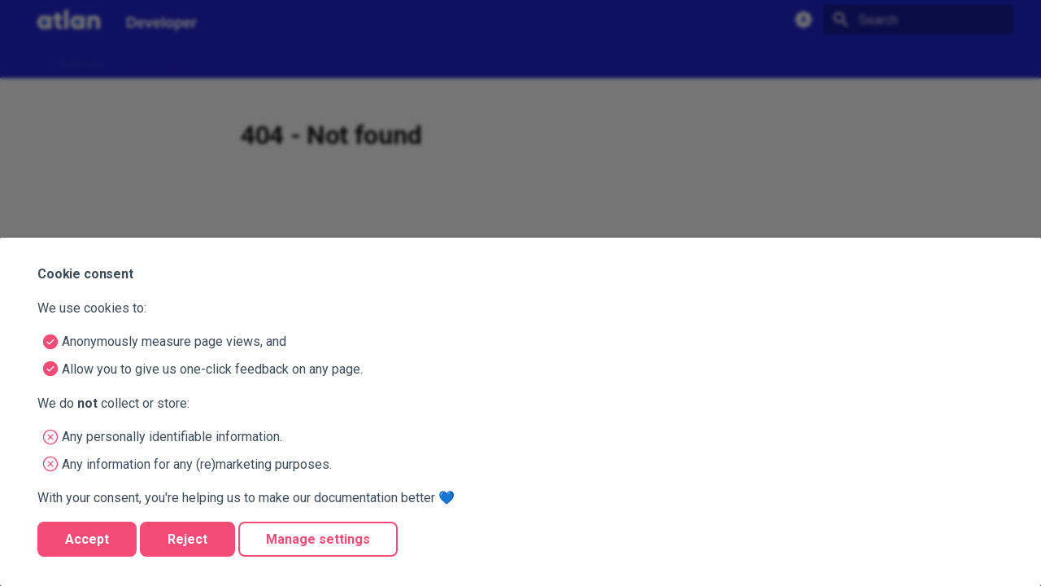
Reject (187, 539)
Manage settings (318, 539)
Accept (87, 539)
